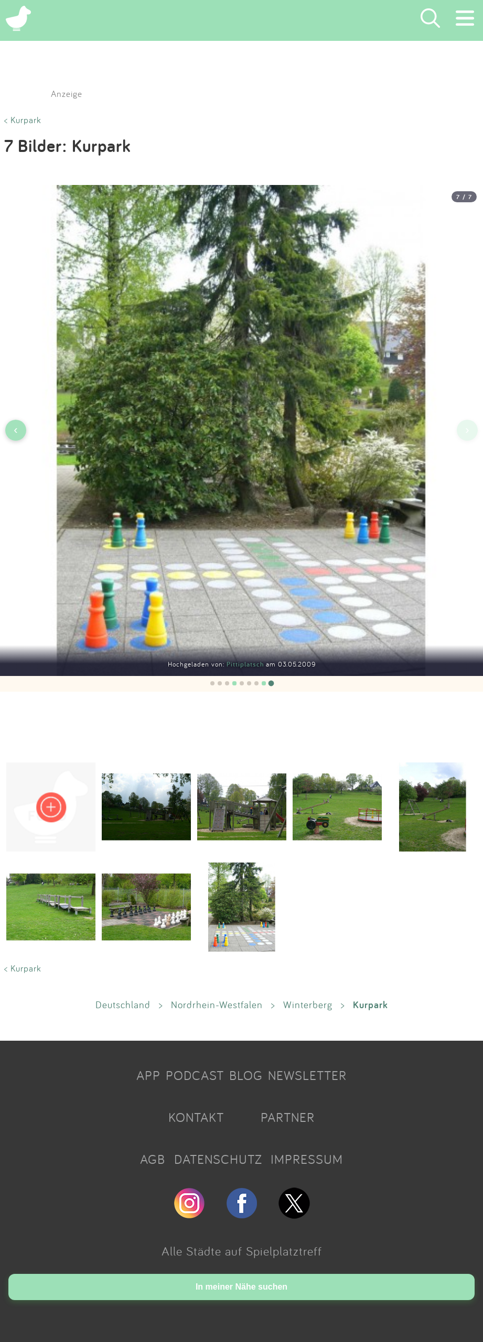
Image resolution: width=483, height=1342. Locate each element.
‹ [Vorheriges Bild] (15, 430)
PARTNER (288, 1117)
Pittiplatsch (246, 664)
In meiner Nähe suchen (241, 1286)
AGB (152, 1159)
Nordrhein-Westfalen (217, 1004)
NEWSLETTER (307, 1075)
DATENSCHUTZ (218, 1159)
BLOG (246, 1075)
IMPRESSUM (307, 1159)
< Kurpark (22, 119)
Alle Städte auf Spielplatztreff (242, 1251)
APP (148, 1075)
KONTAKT (196, 1117)
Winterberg (307, 1004)
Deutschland (123, 1004)
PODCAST (195, 1075)
